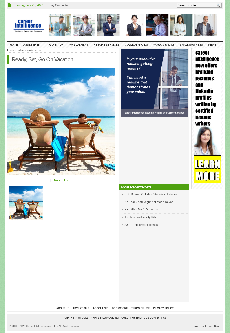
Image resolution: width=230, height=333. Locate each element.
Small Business (191, 44)
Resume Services (106, 44)
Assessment (32, 44)
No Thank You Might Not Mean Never (148, 202)
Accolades (100, 308)
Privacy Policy (163, 308)
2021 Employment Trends (141, 224)
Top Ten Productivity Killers (141, 217)
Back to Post (61, 180)
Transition (55, 44)
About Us (62, 308)
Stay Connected (59, 5)
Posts (204, 326)
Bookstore (120, 308)
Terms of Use (140, 308)
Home (14, 44)
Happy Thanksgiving (105, 317)
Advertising (81, 308)
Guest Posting (131, 317)
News (212, 44)
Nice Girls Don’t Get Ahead (141, 209)
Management (78, 44)
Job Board (151, 317)
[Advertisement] (154, 152)
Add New (214, 326)
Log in (195, 326)
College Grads (136, 44)
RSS (164, 317)
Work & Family (164, 44)
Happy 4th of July (76, 317)
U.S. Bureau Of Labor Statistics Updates (150, 194)
